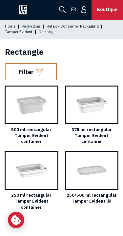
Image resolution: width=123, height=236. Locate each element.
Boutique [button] (107, 9)
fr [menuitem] (73, 9)
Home (10, 26)
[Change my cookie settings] (16, 220)
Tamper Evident (18, 31)
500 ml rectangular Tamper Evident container (31, 135)
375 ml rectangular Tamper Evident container (92, 135)
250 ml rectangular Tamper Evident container (31, 201)
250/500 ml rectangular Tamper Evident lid (92, 198)
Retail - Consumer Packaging (73, 26)
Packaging (31, 26)
